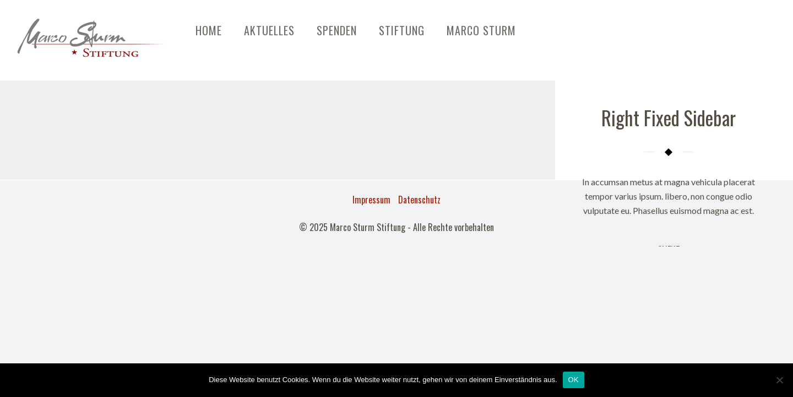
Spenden (337, 30)
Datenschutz (419, 199)
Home (208, 30)
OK (573, 379)
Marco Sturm (481, 30)
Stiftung (402, 30)
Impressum (371, 199)
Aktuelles (269, 30)
